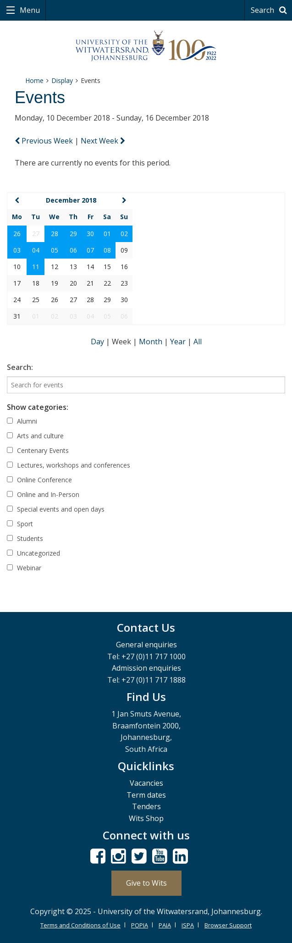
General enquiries (146, 645)
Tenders (146, 806)
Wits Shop (146, 818)
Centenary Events (38, 450)
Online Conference (39, 479)
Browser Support (228, 925)
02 (124, 233)
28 (54, 233)
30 (90, 233)
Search (270, 10)
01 (107, 233)
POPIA (139, 925)
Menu (29, 10)
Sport (20, 523)
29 (73, 233)
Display (62, 80)
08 (107, 250)
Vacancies (146, 783)
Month (151, 341)
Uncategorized (33, 553)
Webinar (24, 567)
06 (73, 250)
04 (35, 250)
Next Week (103, 141)
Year (178, 341)
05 (54, 250)
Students (25, 538)
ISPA (188, 925)
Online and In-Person (43, 494)
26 (17, 233)
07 (90, 250)
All (197, 341)
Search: (20, 367)
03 (17, 250)
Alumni (22, 421)
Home (34, 80)
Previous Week (45, 141)
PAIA (165, 925)
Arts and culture (35, 435)
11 (35, 266)
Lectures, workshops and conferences (68, 465)
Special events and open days (56, 509)
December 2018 (71, 200)
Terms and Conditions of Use (80, 925)
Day (98, 341)
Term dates (146, 795)
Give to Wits (146, 883)
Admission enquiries (146, 668)
